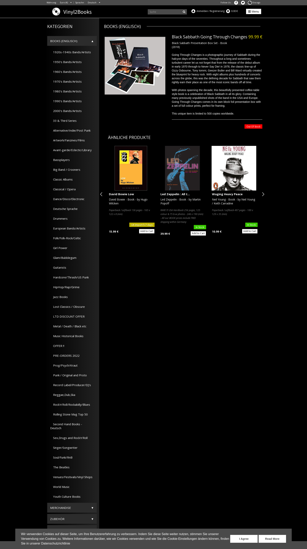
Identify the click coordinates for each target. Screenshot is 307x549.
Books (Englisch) (63, 41)
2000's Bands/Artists (66, 111)
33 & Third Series (63, 121)
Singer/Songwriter (64, 448)
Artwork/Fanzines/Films (67, 140)
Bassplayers (60, 160)
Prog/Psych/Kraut (64, 365)
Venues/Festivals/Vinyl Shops (71, 477)
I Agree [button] (244, 538)
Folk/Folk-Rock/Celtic (65, 238)
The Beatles (60, 467)
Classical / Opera (63, 189)
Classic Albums (61, 179)
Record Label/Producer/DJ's (70, 385)
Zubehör (57, 519)
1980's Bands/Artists (66, 91)
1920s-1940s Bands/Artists (70, 52)
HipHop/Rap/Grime (65, 287)
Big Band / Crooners (65, 170)
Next (262, 194)
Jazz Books (59, 297)
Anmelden (202, 11)
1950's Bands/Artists (66, 62)
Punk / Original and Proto (68, 375)
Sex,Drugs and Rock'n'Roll (69, 438)
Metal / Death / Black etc (68, 326)
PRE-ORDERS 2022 (65, 356)
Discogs (254, 2)
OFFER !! (57, 346)
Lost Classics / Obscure (67, 307)
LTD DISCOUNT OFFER (67, 316)
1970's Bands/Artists (66, 81)
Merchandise (60, 508)
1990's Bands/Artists (66, 101)
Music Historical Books (66, 336)
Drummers (59, 218)
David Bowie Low (121, 194)
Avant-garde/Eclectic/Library (71, 150)
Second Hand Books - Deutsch (66, 426)
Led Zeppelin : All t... (175, 194)
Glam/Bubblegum (63, 258)
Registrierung (217, 11)
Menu (253, 11)
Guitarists (58, 267)
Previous (102, 194)
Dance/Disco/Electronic (67, 199)
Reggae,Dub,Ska (62, 395)
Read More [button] (272, 538)
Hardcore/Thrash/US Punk (69, 277)
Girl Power (58, 248)
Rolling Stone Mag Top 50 (69, 414)
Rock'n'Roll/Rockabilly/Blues (70, 404)
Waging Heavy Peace (227, 194)
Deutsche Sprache (64, 209)
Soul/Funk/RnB (61, 457)
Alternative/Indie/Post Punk (70, 130)
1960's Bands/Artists (66, 72)
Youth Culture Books (65, 496)
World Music (60, 487)
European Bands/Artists (67, 228)
